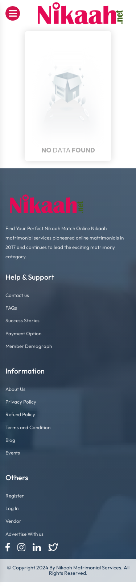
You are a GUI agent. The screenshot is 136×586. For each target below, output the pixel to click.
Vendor (13, 521)
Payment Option (23, 333)
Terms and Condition (27, 427)
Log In (11, 508)
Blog (10, 440)
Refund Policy (20, 414)
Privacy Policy (20, 401)
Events (12, 452)
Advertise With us (24, 534)
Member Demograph (28, 346)
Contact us (17, 295)
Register (14, 495)
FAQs (11, 308)
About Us (15, 389)
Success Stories (22, 320)
